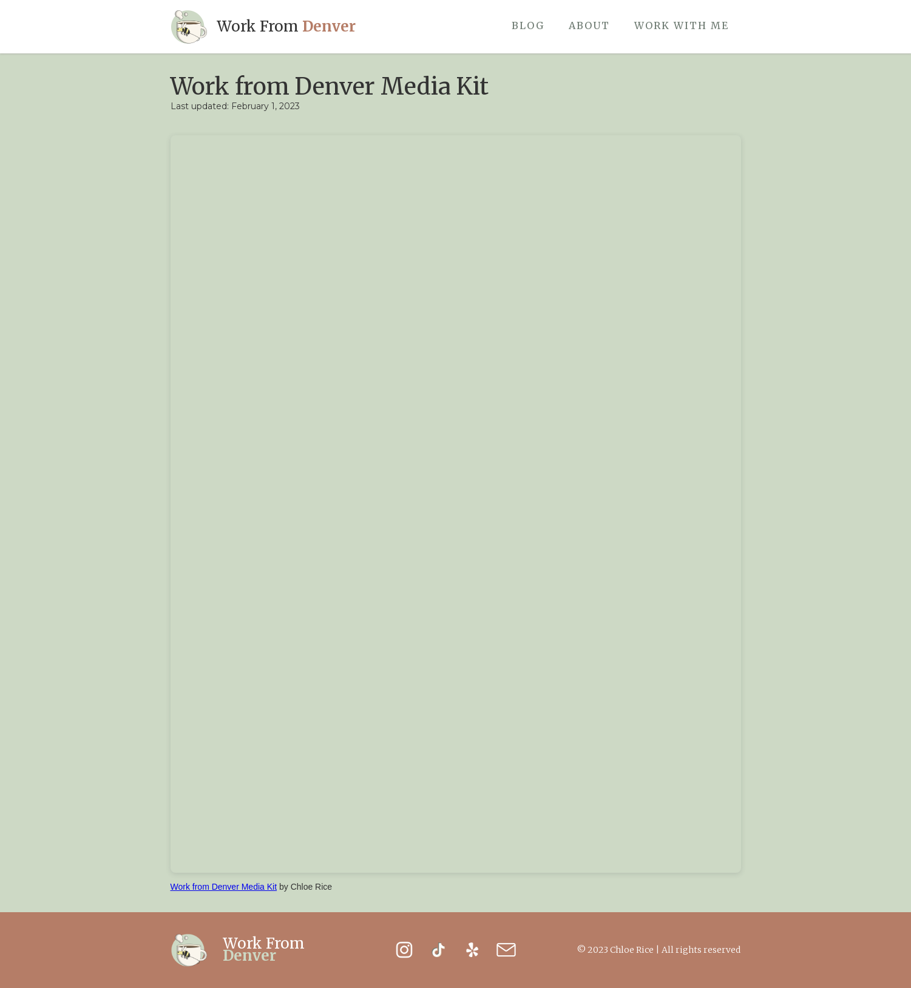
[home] (263, 27)
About (589, 25)
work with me (681, 25)
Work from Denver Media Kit (224, 887)
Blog (528, 25)
